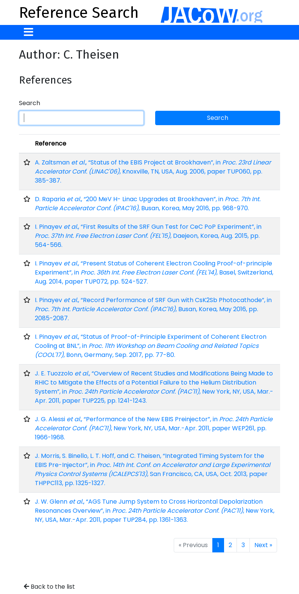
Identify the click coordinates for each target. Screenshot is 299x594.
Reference (50, 143)
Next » (263, 545)
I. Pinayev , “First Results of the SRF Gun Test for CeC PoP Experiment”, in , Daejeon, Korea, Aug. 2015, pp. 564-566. (148, 235)
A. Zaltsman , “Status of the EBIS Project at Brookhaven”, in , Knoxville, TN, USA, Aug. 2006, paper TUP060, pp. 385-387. (153, 171)
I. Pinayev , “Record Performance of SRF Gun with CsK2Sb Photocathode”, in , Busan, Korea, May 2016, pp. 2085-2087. (153, 309)
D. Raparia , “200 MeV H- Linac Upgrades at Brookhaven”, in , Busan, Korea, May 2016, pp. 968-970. (147, 203)
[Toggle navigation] (28, 32)
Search (29, 103)
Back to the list (49, 586)
